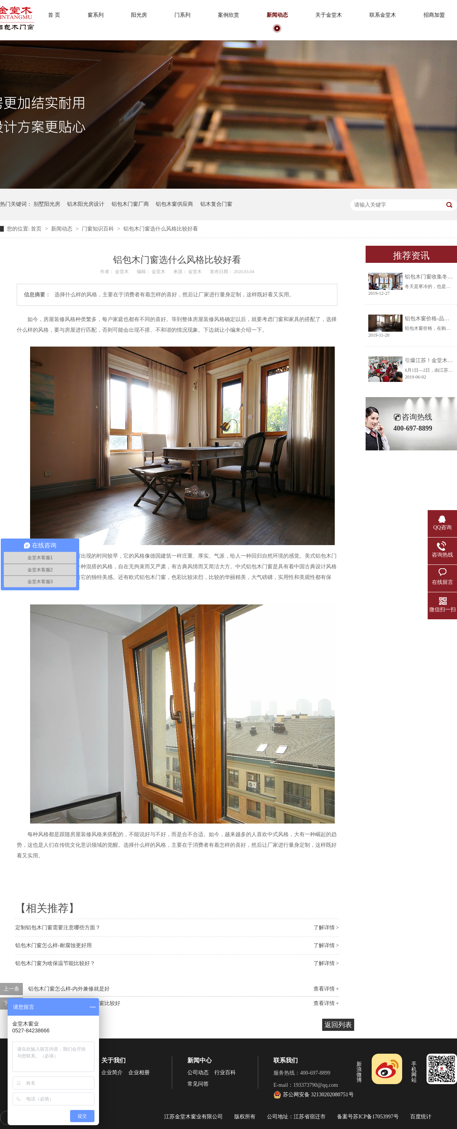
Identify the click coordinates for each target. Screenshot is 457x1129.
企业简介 (112, 1072)
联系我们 (285, 1060)
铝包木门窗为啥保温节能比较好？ (55, 963)
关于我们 (113, 1060)
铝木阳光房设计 (85, 204)
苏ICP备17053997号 (376, 1116)
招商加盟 (434, 15)
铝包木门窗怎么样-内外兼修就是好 (69, 989)
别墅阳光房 (47, 204)
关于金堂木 (328, 15)
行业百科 (225, 1072)
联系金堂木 (382, 15)
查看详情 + (326, 989)
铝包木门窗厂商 (130, 204)
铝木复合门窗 (216, 204)
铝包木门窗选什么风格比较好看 (160, 229)
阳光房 (139, 15)
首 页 (54, 15)
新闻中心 (199, 1060)
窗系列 (96, 15)
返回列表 (338, 1025)
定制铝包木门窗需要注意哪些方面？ (58, 927)
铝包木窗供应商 (174, 204)
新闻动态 (277, 15)
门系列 (182, 15)
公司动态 (198, 1072)
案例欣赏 (228, 15)
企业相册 (139, 1072)
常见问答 (198, 1084)
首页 (37, 229)
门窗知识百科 (98, 229)
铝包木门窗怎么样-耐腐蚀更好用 (53, 945)
